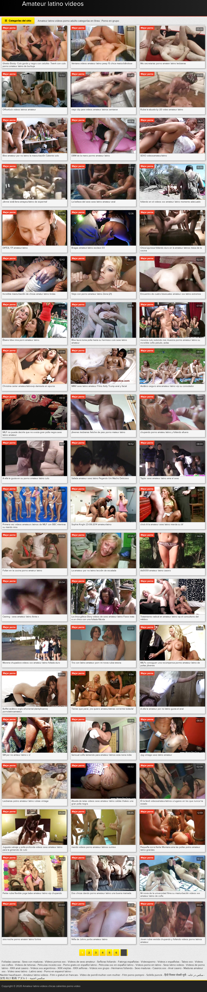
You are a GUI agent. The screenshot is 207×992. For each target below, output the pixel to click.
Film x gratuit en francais (64, 975)
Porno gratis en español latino (80, 965)
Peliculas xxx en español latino (116, 965)
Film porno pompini (133, 975)
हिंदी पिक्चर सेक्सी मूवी (175, 975)
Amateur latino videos (53, 4)
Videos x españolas (169, 961)
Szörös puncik (154, 975)
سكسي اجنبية (37, 978)
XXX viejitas (64, 968)
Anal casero (174, 968)
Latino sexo (35, 971)
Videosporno (148, 961)
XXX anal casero (19, 968)
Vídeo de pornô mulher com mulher (100, 975)
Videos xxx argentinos (42, 968)
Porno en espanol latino (57, 971)
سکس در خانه (195, 975)
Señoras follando (106, 961)
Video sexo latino (17, 971)
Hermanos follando (122, 968)
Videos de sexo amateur (81, 961)
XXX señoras (80, 968)
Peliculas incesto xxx (49, 965)
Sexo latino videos (173, 965)
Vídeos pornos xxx (55, 961)
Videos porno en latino (148, 965)
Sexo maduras (142, 968)
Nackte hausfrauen (10, 975)
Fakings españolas (128, 961)
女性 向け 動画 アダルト (14, 978)
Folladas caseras (11, 961)
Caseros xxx (159, 968)
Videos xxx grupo (99, 968)
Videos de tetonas (25, 965)
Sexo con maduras (32, 961)
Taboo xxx (187, 961)
